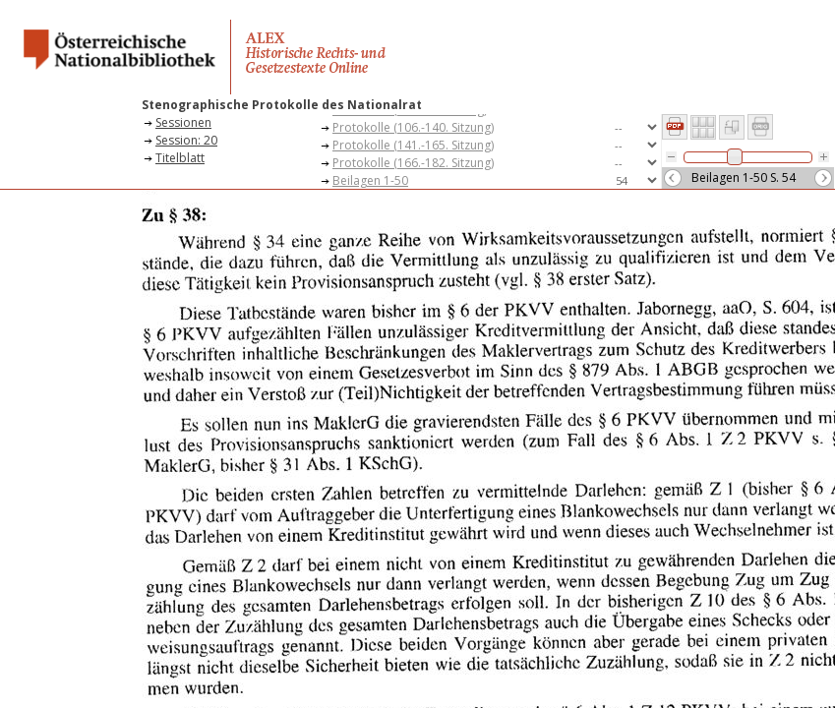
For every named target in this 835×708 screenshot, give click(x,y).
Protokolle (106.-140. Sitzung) (413, 127)
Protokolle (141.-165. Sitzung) (413, 145)
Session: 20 (186, 140)
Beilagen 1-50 (370, 180)
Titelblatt (180, 157)
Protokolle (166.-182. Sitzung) (413, 162)
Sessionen (183, 122)
